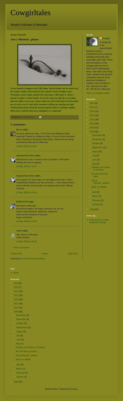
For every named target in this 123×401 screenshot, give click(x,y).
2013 (92, 115)
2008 (92, 209)
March (95, 196)
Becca (19, 129)
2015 (92, 107)
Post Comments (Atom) (34, 259)
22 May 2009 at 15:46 (26, 192)
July (94, 155)
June (94, 160)
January (96, 204)
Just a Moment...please (26, 355)
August (95, 151)
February (96, 200)
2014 (92, 111)
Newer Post (16, 254)
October (96, 143)
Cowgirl (106, 38)
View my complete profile (98, 93)
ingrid (19, 231)
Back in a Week (99, 187)
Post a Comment (21, 247)
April (94, 192)
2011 (92, 123)
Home (45, 254)
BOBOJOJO (22, 202)
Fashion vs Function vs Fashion (30, 347)
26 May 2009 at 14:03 (26, 221)
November (97, 139)
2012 (92, 119)
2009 (92, 132)
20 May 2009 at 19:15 (26, 166)
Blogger (73, 389)
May (94, 164)
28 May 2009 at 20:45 (26, 241)
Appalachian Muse (25, 155)
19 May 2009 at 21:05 (26, 146)
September (97, 147)
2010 (92, 128)
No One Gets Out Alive (26, 351)
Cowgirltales (30, 12)
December (97, 135)
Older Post (73, 254)
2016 (92, 103)
